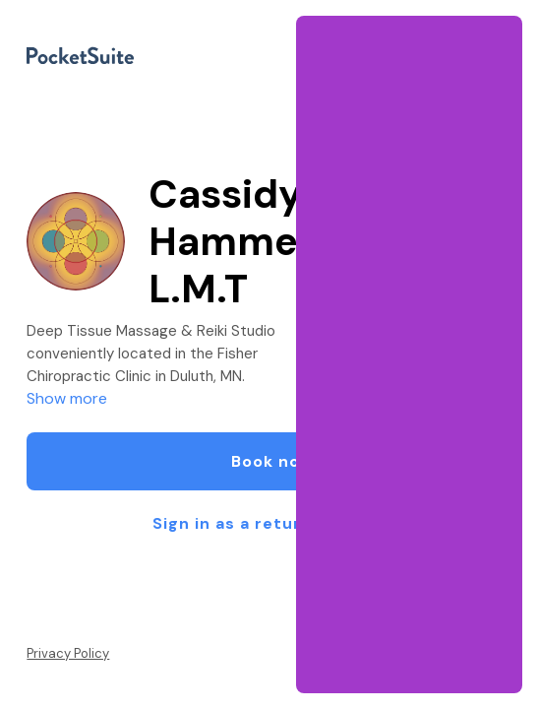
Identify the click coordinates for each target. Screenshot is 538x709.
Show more (67, 398)
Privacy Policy (68, 653)
